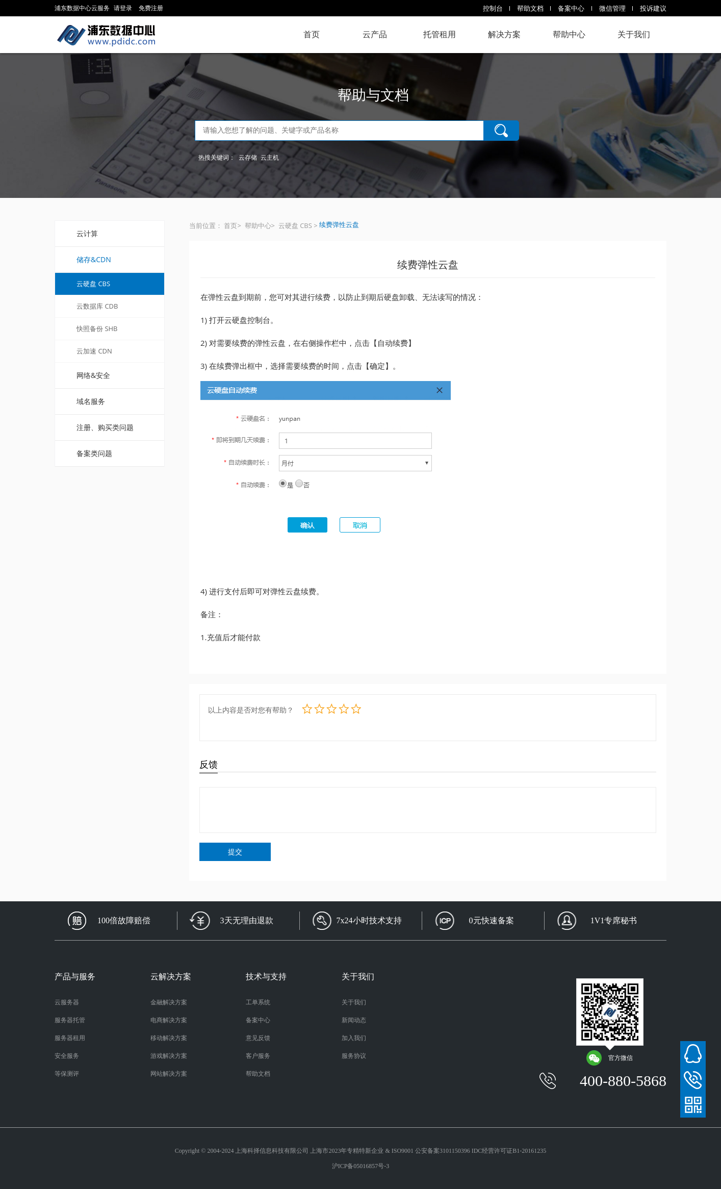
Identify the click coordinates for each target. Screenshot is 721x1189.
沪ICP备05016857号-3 (361, 1166)
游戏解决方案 (168, 1055)
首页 (311, 34)
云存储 (248, 157)
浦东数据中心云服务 (106, 34)
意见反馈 (258, 1038)
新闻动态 (354, 1020)
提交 (235, 852)
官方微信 (609, 1058)
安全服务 (67, 1055)
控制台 (493, 8)
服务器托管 (70, 1020)
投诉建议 (653, 8)
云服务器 (67, 1002)
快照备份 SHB (97, 328)
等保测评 (67, 1073)
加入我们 (354, 1038)
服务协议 (354, 1055)
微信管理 (612, 8)
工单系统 (258, 1002)
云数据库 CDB (97, 306)
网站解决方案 (168, 1073)
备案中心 (571, 8)
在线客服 (693, 1054)
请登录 (123, 8)
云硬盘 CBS (93, 283)
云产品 (375, 34)
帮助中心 (569, 34)
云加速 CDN (94, 351)
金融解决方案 (168, 1002)
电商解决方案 (168, 1020)
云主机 (270, 157)
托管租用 (439, 34)
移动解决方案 (168, 1038)
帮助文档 (530, 8)
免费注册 (151, 8)
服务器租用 (70, 1038)
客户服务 (258, 1055)
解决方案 (504, 34)
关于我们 (633, 34)
